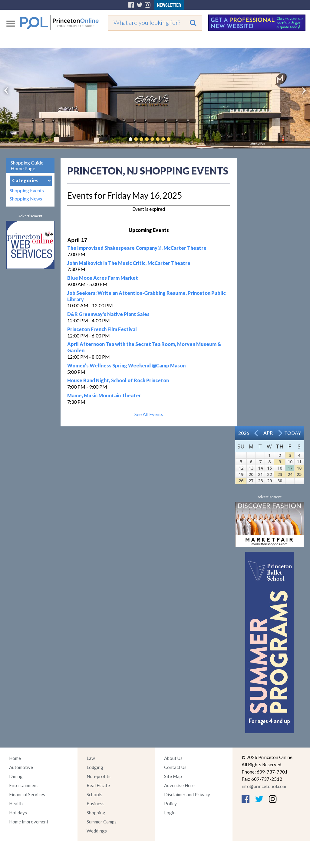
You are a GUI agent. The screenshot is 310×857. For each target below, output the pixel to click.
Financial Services (27, 794)
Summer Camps (102, 821)
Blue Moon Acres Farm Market (102, 278)
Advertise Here (179, 785)
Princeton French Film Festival (102, 329)
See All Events (148, 414)
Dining (16, 776)
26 (241, 481)
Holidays (18, 812)
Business (95, 803)
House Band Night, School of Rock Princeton (118, 380)
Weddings (97, 830)
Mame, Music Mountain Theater (104, 395)
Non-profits (98, 776)
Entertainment (23, 785)
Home (15, 758)
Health (16, 803)
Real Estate (98, 785)
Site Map (173, 776)
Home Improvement (28, 821)
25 (299, 474)
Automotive (21, 767)
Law (91, 758)
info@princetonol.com (264, 786)
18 (299, 468)
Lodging (95, 767)
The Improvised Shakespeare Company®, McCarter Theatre (136, 248)
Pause (177, 139)
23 (279, 474)
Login (170, 812)
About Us (173, 758)
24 (290, 474)
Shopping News (26, 198)
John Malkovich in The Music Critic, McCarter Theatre (128, 263)
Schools (94, 794)
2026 (243, 433)
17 (290, 468)
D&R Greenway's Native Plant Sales (108, 314)
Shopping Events (27, 190)
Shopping (96, 812)
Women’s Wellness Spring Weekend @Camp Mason (126, 365)
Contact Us (175, 767)
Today (292, 433)
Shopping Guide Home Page (27, 165)
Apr (268, 432)
